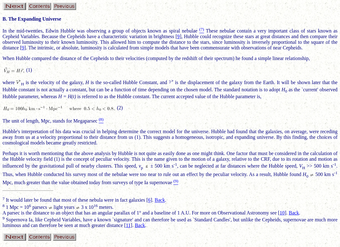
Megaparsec (85, 121)
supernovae (160, 182)
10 (281, 212)
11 (128, 225)
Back (160, 200)
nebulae (189, 30)
